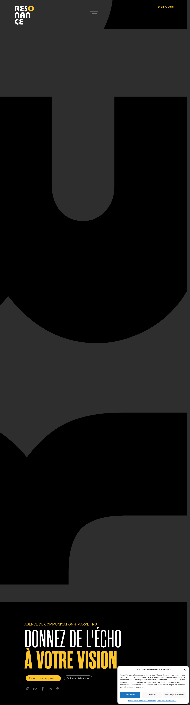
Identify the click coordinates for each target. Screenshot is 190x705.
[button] (184, 669)
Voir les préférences (174, 694)
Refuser (151, 694)
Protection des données (166, 701)
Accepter (130, 694)
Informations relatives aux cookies (142, 701)
